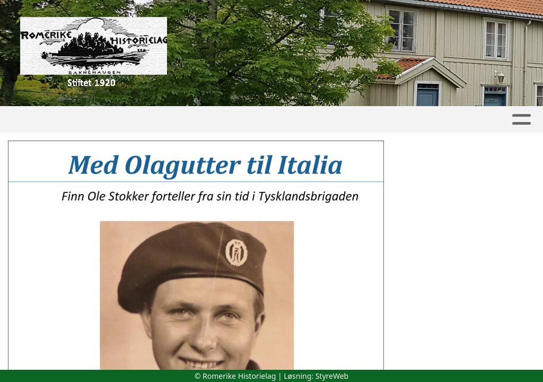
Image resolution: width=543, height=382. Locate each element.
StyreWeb (332, 376)
